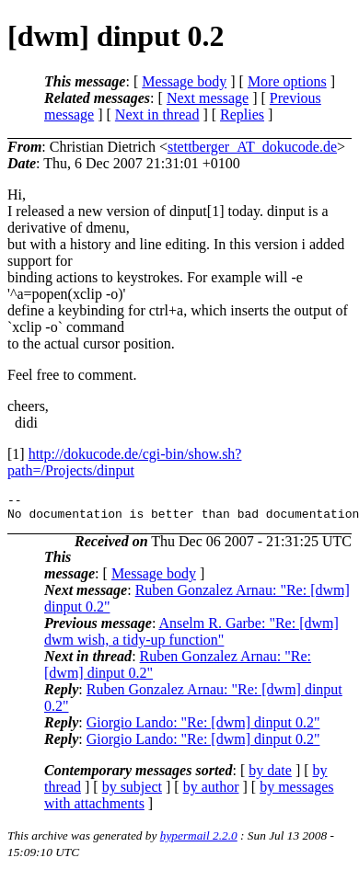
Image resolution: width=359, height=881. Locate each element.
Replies (242, 114)
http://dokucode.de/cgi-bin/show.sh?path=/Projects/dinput (124, 462)
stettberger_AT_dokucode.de (252, 146)
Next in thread (157, 114)
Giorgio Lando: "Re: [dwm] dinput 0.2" (203, 728)
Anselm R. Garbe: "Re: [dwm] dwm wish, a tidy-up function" (191, 637)
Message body (184, 81)
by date (270, 776)
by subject (132, 792)
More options (287, 81)
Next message (208, 98)
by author (211, 792)
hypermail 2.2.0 (198, 841)
